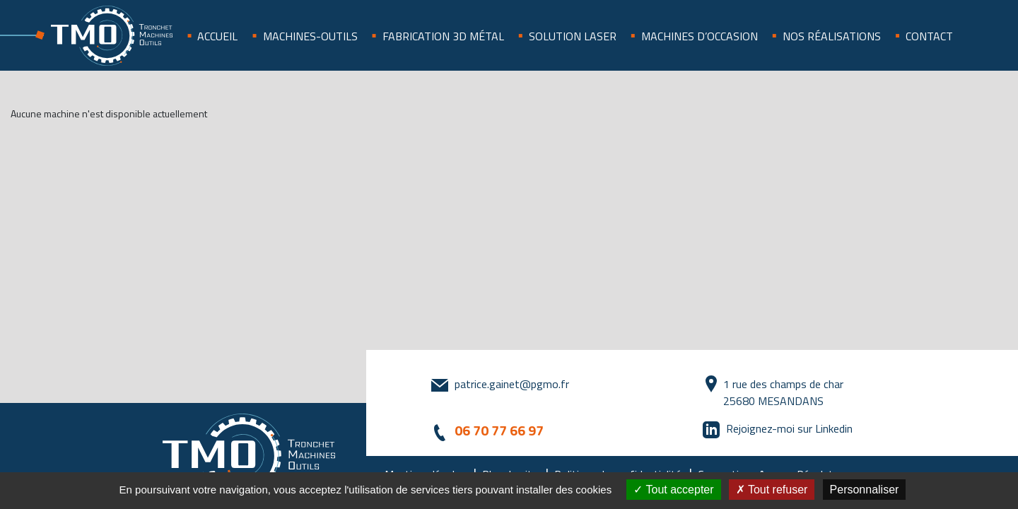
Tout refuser (772, 490)
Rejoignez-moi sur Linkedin (789, 428)
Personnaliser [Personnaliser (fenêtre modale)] (864, 490)
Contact (929, 36)
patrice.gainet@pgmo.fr (512, 383)
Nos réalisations (832, 36)
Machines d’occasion (699, 36)
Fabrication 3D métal (443, 36)
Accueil (217, 36)
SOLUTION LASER (572, 36)
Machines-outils (310, 36)
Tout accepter (673, 490)
